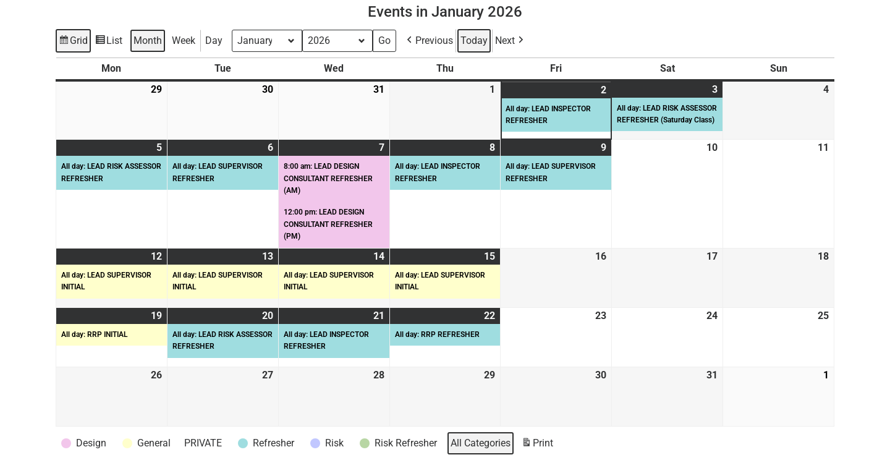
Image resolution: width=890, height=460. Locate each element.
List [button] (108, 42)
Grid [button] (73, 42)
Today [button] (474, 40)
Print (537, 445)
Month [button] (148, 40)
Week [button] (183, 40)
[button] (428, 41)
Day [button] (213, 40)
